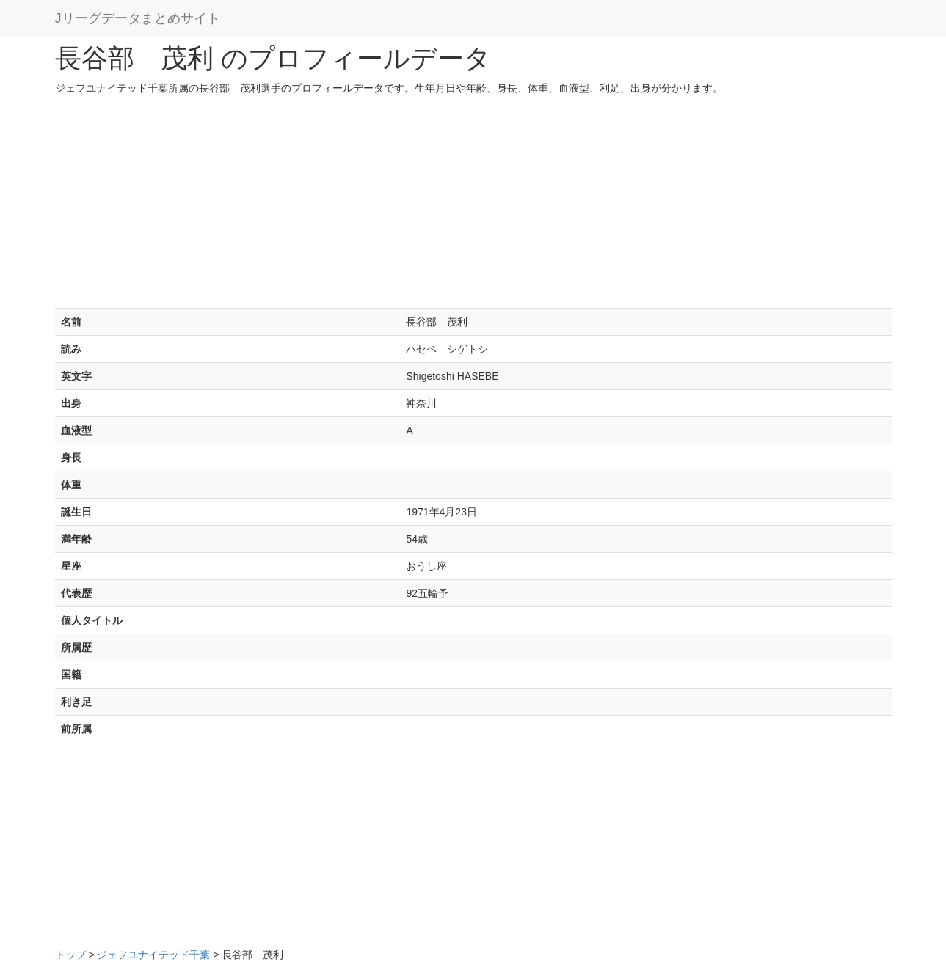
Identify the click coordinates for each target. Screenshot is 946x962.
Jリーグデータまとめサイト (137, 18)
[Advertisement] (473, 205)
